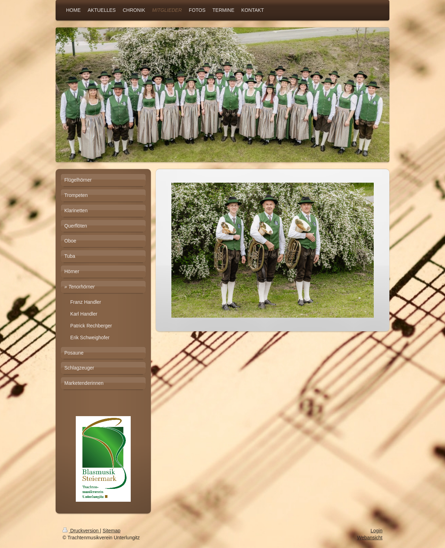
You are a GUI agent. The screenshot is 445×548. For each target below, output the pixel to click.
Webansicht (369, 537)
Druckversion (81, 530)
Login (376, 530)
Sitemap (111, 530)
